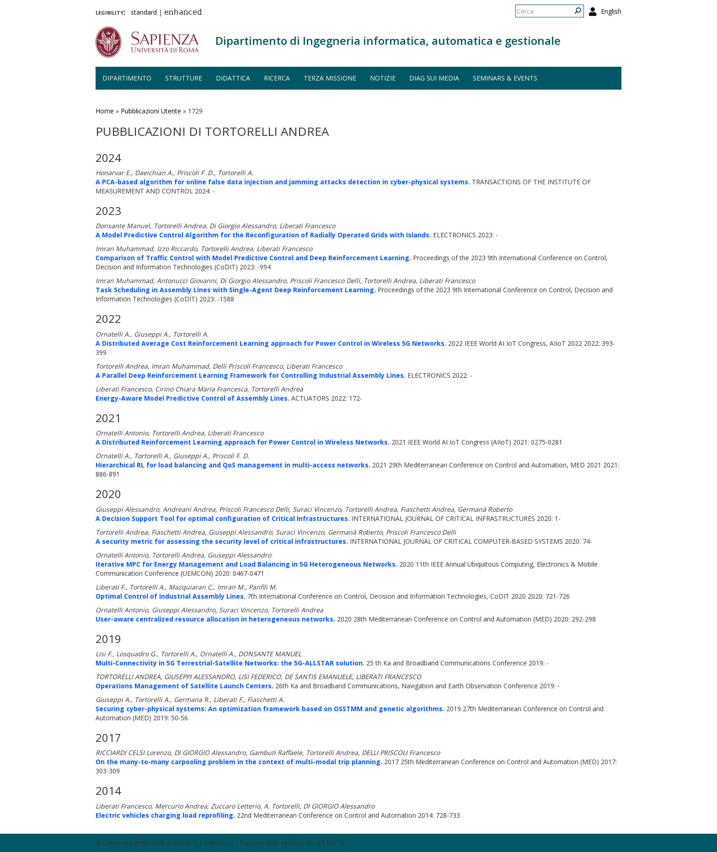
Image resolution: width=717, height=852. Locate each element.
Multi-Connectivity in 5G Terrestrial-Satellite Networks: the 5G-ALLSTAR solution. (230, 663)
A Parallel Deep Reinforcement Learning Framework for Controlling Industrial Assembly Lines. (251, 375)
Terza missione (330, 78)
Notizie (383, 78)
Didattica (233, 78)
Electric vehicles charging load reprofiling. (165, 815)
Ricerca (277, 78)
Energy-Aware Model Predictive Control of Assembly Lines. (192, 398)
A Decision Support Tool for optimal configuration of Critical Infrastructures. (223, 518)
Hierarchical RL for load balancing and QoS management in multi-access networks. (233, 465)
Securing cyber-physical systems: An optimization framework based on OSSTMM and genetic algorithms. (270, 708)
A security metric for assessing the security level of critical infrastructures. (222, 541)
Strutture (183, 78)
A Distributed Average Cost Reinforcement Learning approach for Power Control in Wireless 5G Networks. (271, 343)
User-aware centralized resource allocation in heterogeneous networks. (215, 619)
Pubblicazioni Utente (151, 111)
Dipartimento (126, 78)
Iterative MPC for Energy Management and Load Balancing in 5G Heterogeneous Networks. (246, 564)
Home (105, 111)
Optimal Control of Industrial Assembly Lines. (171, 596)
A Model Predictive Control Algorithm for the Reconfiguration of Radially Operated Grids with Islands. (263, 234)
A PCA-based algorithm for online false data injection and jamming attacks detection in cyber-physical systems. (283, 181)
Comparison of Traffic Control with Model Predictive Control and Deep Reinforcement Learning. (253, 257)
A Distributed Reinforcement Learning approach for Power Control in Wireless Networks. (243, 442)
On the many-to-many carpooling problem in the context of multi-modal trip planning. (239, 761)
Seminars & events (505, 78)
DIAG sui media (434, 78)
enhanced (183, 13)
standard (144, 12)
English (611, 11)
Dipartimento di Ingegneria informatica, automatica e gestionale (388, 40)
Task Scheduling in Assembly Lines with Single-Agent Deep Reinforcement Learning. (236, 289)
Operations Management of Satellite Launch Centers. (184, 685)
